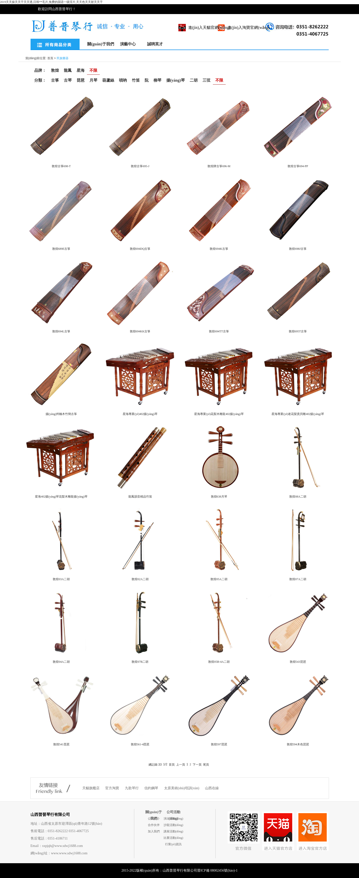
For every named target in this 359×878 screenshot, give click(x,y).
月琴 (93, 80)
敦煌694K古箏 (219, 249)
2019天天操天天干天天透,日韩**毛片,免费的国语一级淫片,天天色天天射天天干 (51, 2)
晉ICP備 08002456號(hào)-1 (217, 870)
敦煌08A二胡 (297, 496)
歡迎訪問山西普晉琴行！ (57, 9)
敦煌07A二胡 (297, 579)
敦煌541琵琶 (61, 744)
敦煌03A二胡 (61, 579)
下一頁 (197, 764)
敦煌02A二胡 (140, 579)
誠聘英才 (155, 44)
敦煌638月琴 (219, 496)
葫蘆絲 (108, 80)
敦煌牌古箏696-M (218, 166)
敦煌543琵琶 (298, 661)
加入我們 (154, 831)
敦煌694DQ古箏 (140, 249)
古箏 (55, 80)
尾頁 (206, 764)
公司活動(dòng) (173, 812)
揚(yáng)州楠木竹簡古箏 (61, 414)
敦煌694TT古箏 (219, 331)
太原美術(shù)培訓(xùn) (182, 788)
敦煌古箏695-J (140, 166)
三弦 (206, 80)
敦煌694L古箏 (61, 331)
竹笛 (136, 80)
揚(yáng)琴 (175, 80)
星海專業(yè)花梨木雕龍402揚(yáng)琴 (219, 414)
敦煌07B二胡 (140, 661)
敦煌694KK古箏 (140, 331)
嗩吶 (123, 80)
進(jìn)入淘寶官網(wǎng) (249, 27)
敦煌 (55, 70)
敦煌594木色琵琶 (298, 744)
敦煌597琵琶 (219, 744)
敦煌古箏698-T (61, 166)
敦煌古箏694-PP (298, 166)
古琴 (68, 80)
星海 (81, 70)
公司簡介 (154, 818)
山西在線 (212, 788)
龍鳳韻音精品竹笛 (140, 496)
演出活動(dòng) (173, 818)
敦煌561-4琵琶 (140, 744)
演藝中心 (128, 44)
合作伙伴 (154, 825)
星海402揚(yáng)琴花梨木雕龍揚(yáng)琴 (61, 496)
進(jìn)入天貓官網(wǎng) (209, 27)
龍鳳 (68, 70)
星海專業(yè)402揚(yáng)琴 (140, 414)
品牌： (40, 70)
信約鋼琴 (151, 788)
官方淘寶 (112, 788)
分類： (40, 80)
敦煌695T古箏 (298, 331)
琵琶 (81, 80)
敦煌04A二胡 (61, 661)
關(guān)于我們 (100, 44)
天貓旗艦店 (91, 788)
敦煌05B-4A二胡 (219, 661)
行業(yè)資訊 (173, 844)
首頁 (50, 58)
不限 (93, 70)
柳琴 (157, 80)
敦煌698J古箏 (298, 249)
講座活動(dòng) (173, 831)
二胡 (194, 80)
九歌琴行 (132, 788)
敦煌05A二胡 (218, 579)
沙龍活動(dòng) (173, 825)
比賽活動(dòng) (173, 838)
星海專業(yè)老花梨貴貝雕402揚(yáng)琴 (298, 414)
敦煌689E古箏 (61, 249)
